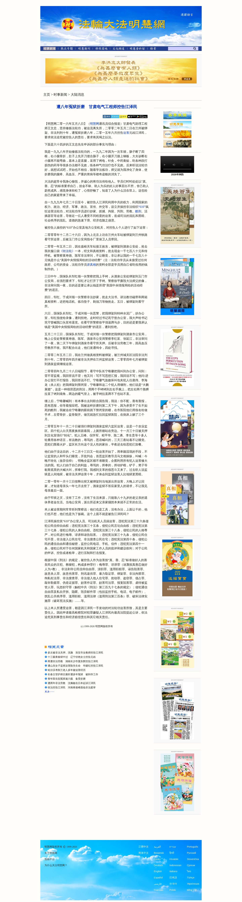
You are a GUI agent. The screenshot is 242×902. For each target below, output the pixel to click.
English (158, 871)
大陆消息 (77, 94)
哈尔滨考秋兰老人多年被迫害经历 (67, 670)
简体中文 (143, 853)
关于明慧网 (51, 853)
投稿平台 (50, 859)
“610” (142, 206)
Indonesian (175, 865)
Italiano (173, 871)
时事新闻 (60, 94)
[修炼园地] (101, 49)
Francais (158, 890)
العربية (157, 846)
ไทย (189, 871)
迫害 (126, 132)
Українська (193, 883)
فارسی (158, 883)
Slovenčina (193, 859)
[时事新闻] (48, 49)
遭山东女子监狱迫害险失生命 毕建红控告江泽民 (75, 665)
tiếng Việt (192, 890)
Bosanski (159, 853)
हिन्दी (171, 853)
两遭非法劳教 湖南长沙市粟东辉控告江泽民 (73, 661)
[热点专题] (67, 49)
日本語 (173, 877)
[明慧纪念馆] (137, 49)
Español (158, 877)
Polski (172, 890)
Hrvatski (173, 859)
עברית (172, 846)
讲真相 (91, 264)
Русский (191, 853)
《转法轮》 (67, 251)
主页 (46, 94)
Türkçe (190, 877)
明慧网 (94, 123)
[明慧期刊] (84, 49)
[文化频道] (118, 49)
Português (192, 846)
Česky (157, 859)
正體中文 (143, 846)
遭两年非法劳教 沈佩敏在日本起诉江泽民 (72, 683)
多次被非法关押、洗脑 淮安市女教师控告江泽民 (75, 652)
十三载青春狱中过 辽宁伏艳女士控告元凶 (72, 657)
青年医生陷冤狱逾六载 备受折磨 (67, 678)
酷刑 (138, 211)
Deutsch (158, 865)
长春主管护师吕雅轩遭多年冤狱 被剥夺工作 (73, 674)
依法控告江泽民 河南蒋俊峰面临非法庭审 (72, 687)
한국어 (173, 883)
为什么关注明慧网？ (56, 865)
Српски (191, 865)
